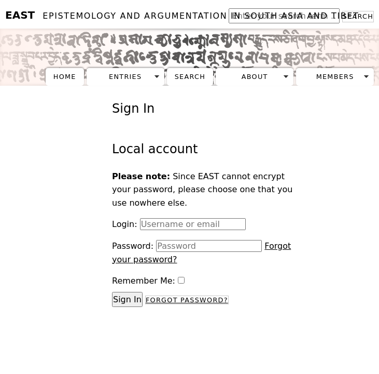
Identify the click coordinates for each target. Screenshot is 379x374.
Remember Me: (143, 281)
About (255, 77)
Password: (132, 246)
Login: (124, 224)
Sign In (127, 299)
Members (335, 77)
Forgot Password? (187, 300)
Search (190, 77)
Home (64, 77)
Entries (125, 77)
